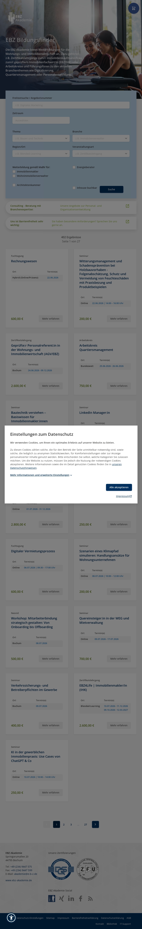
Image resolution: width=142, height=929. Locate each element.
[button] (11, 917)
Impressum (124, 496)
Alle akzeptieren (119, 487)
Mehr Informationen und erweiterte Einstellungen (41, 475)
